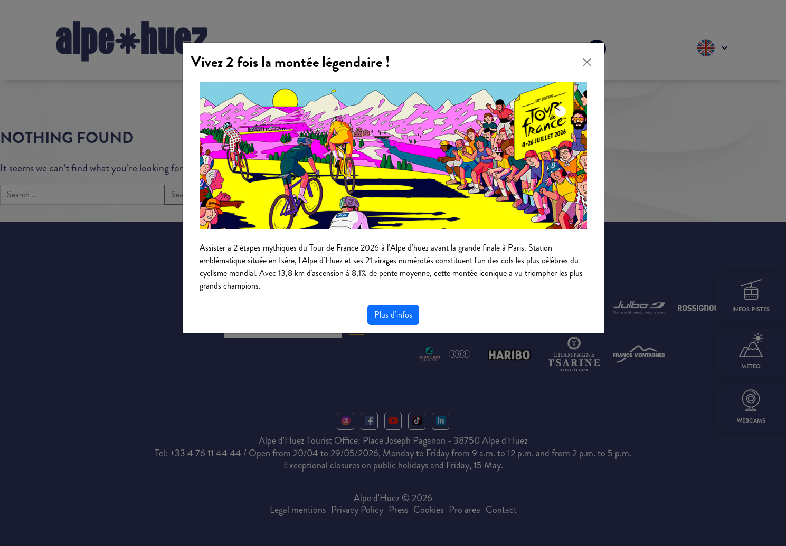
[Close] (587, 62)
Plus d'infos (393, 315)
